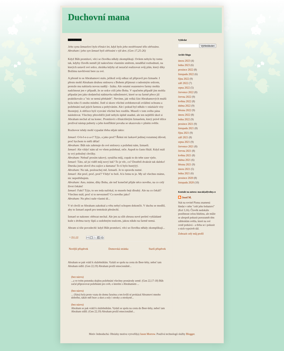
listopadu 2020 (186, 182)
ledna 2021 (184, 173)
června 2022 (184, 96)
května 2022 (184, 101)
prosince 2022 (185, 69)
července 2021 (186, 146)
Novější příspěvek (78, 248)
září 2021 (183, 137)
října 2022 (183, 78)
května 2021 (184, 155)
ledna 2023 (184, 65)
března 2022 (184, 110)
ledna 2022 (184, 119)
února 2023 (184, 60)
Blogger (190, 334)
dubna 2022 (184, 105)
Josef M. (187, 197)
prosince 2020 (185, 178)
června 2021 (184, 150)
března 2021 (184, 164)
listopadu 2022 (186, 74)
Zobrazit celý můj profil (191, 233)
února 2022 (184, 114)
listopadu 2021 (186, 128)
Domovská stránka (119, 248)
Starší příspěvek (157, 248)
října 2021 (183, 132)
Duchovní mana (98, 17)
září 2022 (183, 83)
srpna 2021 (184, 142)
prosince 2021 (185, 123)
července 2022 (186, 92)
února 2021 (184, 169)
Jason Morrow (147, 334)
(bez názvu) (77, 277)
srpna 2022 (184, 87)
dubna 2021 (184, 160)
